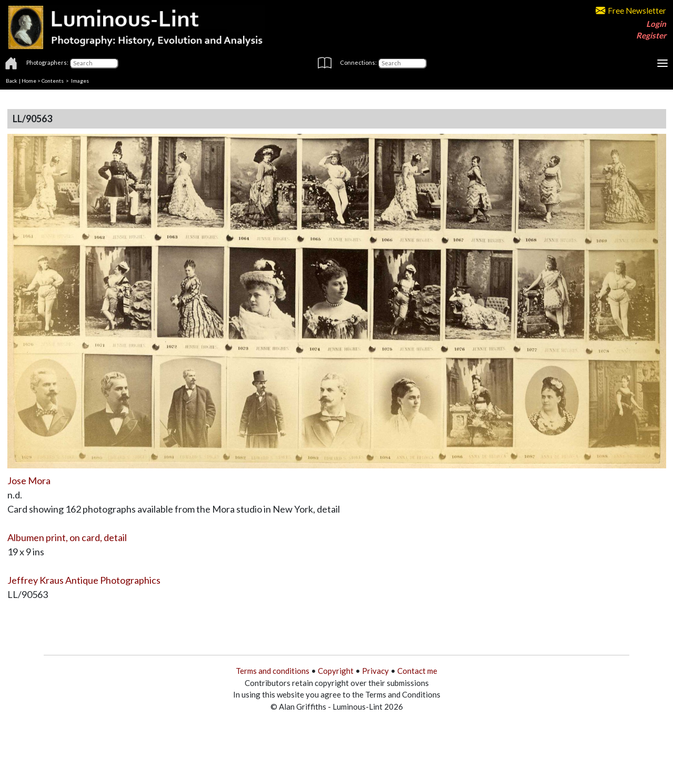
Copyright (336, 670)
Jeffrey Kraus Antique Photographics (83, 580)
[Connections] (402, 63)
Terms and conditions (272, 670)
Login (656, 23)
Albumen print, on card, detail (67, 537)
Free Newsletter (631, 10)
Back (11, 80)
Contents (53, 80)
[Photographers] (93, 63)
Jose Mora (29, 480)
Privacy (375, 670)
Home (29, 80)
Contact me (417, 670)
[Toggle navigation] (662, 63)
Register (651, 35)
